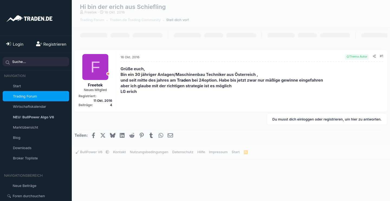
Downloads (22, 148)
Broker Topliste (25, 158)
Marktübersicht (25, 127)
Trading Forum (25, 96)
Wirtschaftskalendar (29, 106)
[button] (66, 148)
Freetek (90, 12)
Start (17, 86)
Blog (16, 137)
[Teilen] (374, 56)
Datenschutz (182, 152)
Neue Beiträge (25, 185)
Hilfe (201, 152)
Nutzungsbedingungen (149, 152)
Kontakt (119, 152)
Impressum (218, 152)
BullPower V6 (89, 152)
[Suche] (36, 61)
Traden (184, 80)
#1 (381, 56)
